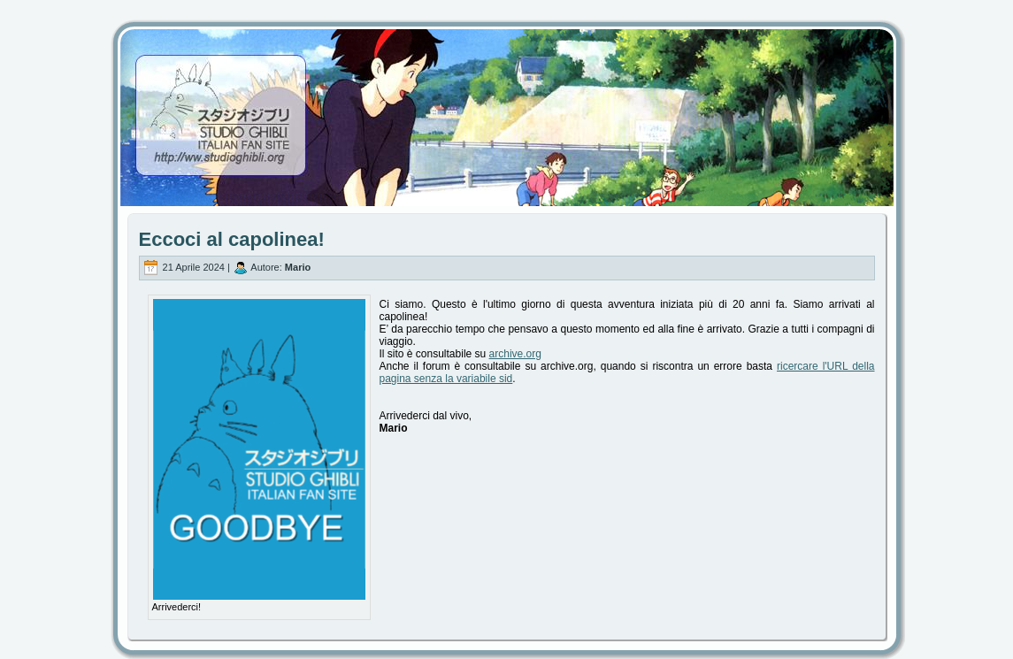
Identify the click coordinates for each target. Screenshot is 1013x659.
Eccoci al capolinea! (232, 239)
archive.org (515, 354)
